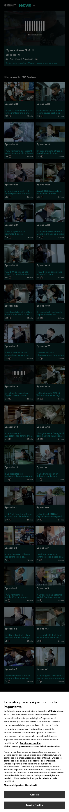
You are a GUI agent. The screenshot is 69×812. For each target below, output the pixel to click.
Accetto (34, 797)
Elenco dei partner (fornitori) (20, 787)
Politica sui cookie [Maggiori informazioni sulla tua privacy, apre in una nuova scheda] (30, 745)
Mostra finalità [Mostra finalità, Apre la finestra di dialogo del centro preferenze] (34, 807)
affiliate (52, 713)
